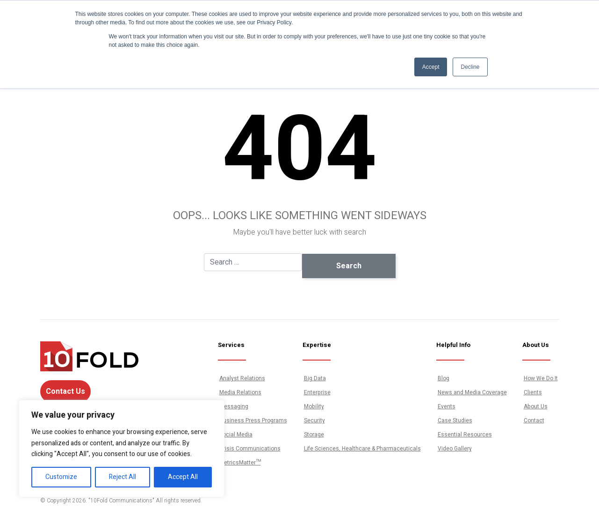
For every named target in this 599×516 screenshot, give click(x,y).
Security (314, 420)
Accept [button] (431, 67)
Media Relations (240, 392)
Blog (443, 378)
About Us (536, 406)
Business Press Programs (253, 420)
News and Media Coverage (472, 392)
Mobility (314, 406)
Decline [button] (470, 67)
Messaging (233, 406)
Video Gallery (455, 448)
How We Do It (541, 378)
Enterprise (317, 392)
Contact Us (65, 391)
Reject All (122, 477)
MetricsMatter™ (240, 462)
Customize (61, 477)
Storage (314, 434)
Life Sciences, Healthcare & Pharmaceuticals (362, 448)
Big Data (315, 378)
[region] (121, 448)
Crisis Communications (250, 448)
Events (446, 406)
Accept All (183, 477)
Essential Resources (465, 434)
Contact (534, 420)
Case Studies (455, 420)
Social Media (236, 434)
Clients (533, 392)
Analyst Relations (242, 378)
